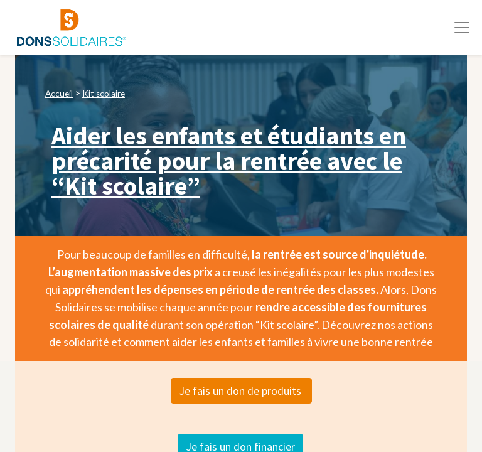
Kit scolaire (103, 94)
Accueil (59, 94)
